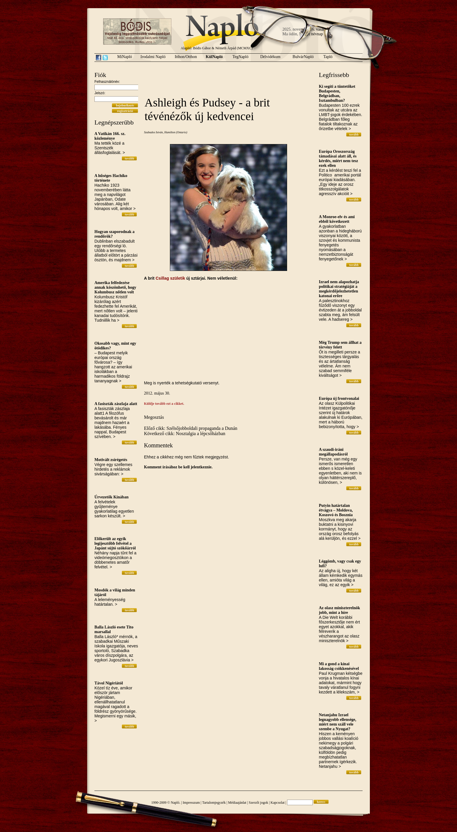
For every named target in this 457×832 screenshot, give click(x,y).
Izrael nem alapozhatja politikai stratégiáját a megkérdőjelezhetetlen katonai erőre (339, 289)
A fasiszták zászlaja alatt (115, 404)
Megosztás (154, 417)
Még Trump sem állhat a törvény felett (340, 344)
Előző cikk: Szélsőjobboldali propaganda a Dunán (190, 428)
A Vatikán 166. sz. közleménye (109, 136)
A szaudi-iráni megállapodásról (333, 451)
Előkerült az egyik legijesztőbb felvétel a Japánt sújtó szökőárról (115, 543)
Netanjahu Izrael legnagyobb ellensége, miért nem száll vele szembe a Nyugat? (337, 722)
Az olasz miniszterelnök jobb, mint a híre (339, 610)
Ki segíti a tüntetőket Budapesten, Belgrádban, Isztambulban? (337, 93)
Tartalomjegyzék (214, 803)
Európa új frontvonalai (339, 398)
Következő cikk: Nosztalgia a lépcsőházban (184, 433)
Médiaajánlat (237, 803)
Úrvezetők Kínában (111, 497)
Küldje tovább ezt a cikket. (164, 404)
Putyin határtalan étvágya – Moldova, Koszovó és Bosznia (336, 510)
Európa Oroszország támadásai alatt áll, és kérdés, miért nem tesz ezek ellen (338, 158)
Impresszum (191, 803)
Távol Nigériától (108, 683)
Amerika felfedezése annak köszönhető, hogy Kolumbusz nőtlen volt (115, 287)
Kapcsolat (277, 803)
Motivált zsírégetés (110, 460)
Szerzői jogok (258, 803)
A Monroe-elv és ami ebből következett (337, 219)
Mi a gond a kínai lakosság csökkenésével (339, 666)
